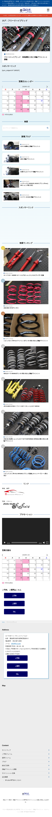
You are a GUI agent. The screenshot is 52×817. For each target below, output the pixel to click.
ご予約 (14, 595)
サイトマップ (6, 750)
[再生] (5, 543)
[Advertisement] (15, 224)
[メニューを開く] (48, 10)
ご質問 (14, 603)
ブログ (4, 761)
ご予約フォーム (7, 754)
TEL (14, 611)
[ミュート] (44, 543)
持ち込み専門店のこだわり (13, 780)
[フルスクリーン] (47, 543)
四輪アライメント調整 (9, 769)
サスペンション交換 (8, 773)
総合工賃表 (5, 765)
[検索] (47, 128)
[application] (26, 531)
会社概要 (5, 777)
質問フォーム (6, 758)
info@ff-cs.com (16, 643)
